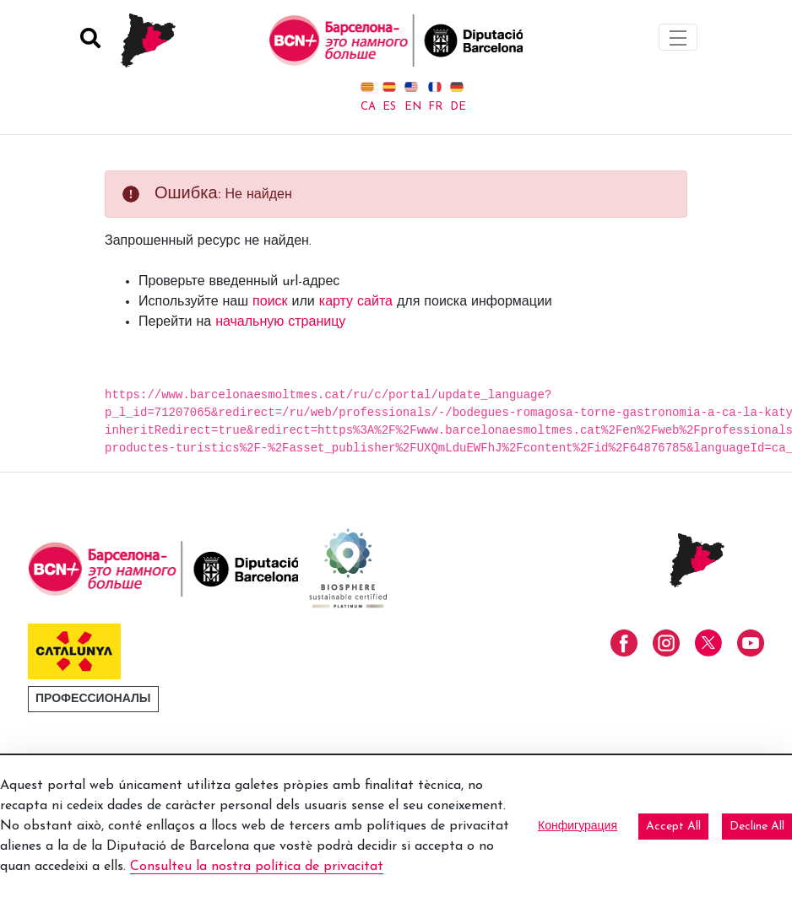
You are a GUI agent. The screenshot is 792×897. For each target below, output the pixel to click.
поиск (270, 302)
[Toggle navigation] (678, 37)
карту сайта (356, 302)
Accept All (673, 826)
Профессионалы (93, 699)
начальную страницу (280, 322)
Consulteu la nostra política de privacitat (256, 866)
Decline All (757, 826)
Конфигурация (577, 826)
